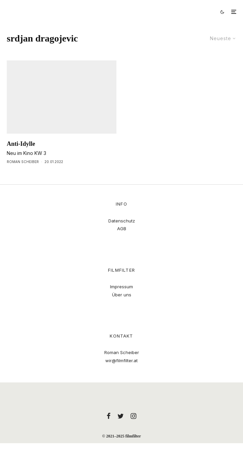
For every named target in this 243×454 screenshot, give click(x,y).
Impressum (121, 286)
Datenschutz (121, 220)
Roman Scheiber (23, 162)
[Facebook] (108, 416)
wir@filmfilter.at (121, 360)
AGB (121, 228)
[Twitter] (120, 416)
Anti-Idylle (21, 143)
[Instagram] (133, 416)
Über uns (121, 294)
